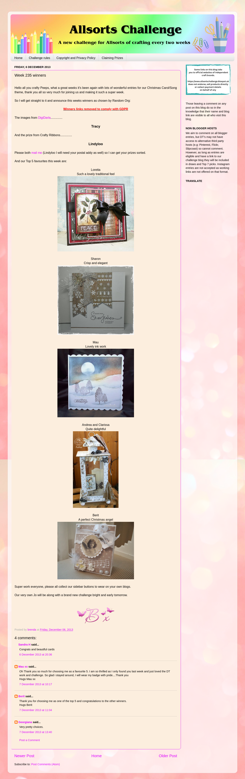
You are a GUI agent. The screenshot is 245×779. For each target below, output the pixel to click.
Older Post (168, 756)
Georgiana (25, 722)
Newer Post (24, 756)
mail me (36, 152)
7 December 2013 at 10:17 (35, 684)
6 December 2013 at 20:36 (35, 654)
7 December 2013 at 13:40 (35, 732)
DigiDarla (44, 117)
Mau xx (23, 666)
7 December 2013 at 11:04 (35, 710)
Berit (21, 696)
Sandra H (24, 644)
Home (18, 58)
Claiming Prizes (112, 58)
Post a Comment (29, 740)
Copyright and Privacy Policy (76, 58)
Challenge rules (39, 58)
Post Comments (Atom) (45, 764)
